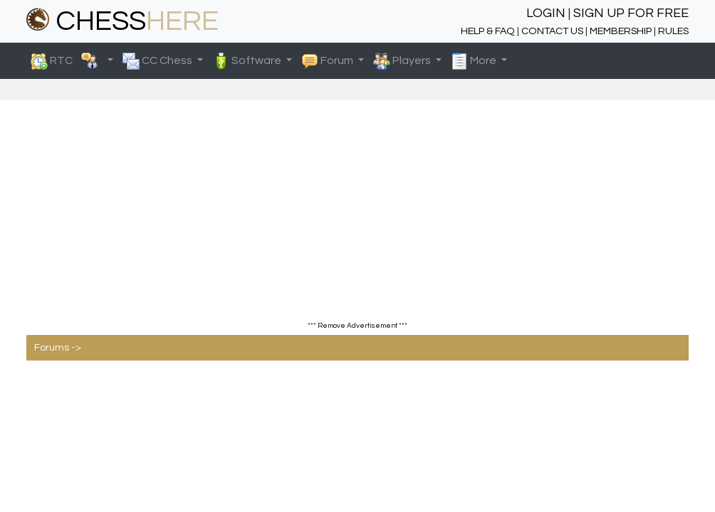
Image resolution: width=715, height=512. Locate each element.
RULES (673, 31)
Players (403, 61)
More (475, 61)
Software (247, 61)
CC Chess (158, 61)
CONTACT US (552, 31)
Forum (328, 61)
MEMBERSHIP (621, 31)
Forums (51, 348)
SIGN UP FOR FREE (631, 13)
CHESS (122, 21)
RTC (68, 61)
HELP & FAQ (488, 31)
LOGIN (545, 13)
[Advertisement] (357, 221)
